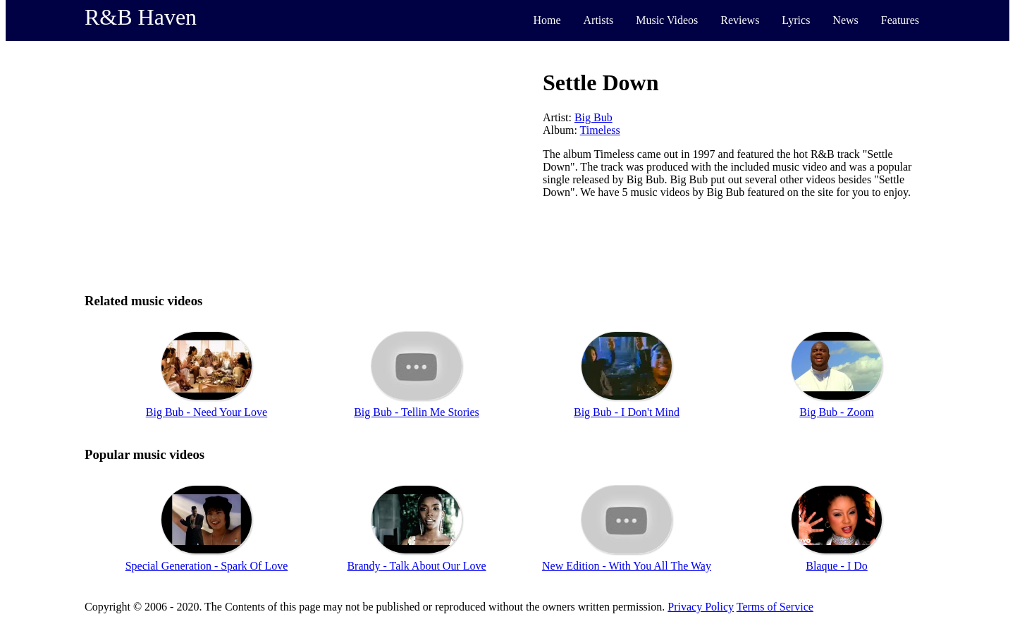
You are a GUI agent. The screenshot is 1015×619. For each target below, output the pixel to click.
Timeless (600, 130)
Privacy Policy (701, 607)
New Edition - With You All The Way (626, 566)
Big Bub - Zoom (836, 412)
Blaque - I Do (837, 566)
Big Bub (593, 117)
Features (900, 20)
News (845, 20)
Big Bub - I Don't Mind (626, 412)
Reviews (739, 20)
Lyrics (796, 20)
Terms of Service (775, 607)
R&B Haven (141, 17)
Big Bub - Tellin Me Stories (416, 412)
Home (546, 20)
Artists (599, 20)
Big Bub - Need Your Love (206, 412)
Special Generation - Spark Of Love (206, 566)
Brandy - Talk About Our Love (416, 566)
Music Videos (667, 20)
